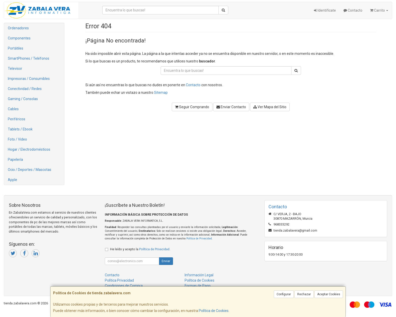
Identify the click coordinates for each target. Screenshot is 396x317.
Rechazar (304, 294)
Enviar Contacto (231, 107)
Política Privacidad (119, 280)
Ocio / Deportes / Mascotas (29, 170)
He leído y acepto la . (140, 249)
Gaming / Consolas (23, 99)
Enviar (166, 261)
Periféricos (16, 119)
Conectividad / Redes (25, 89)
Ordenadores (18, 28)
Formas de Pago (198, 286)
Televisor (15, 68)
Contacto (352, 10)
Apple (12, 180)
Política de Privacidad (199, 238)
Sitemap (161, 92)
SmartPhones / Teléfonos (28, 58)
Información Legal (199, 275)
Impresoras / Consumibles (29, 79)
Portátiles (15, 48)
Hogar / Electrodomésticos (29, 149)
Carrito (379, 10)
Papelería (15, 159)
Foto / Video (17, 139)
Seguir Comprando (192, 107)
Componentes (19, 38)
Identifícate (325, 10)
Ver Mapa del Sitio (269, 107)
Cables (13, 109)
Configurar (284, 294)
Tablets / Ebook (20, 129)
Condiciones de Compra (124, 286)
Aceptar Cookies (328, 294)
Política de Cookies (214, 311)
